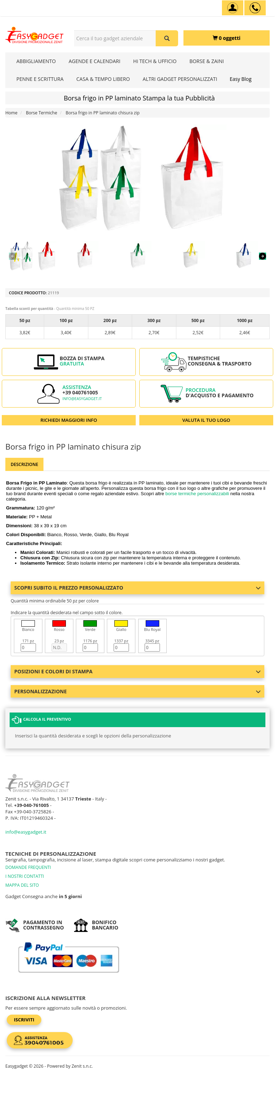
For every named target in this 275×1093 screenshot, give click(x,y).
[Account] (232, 7)
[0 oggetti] (226, 38)
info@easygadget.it (82, 398)
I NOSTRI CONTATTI (24, 876)
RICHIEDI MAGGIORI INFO (69, 420)
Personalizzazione (137, 691)
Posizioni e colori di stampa (137, 671)
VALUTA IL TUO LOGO (206, 420)
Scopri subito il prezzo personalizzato (137, 587)
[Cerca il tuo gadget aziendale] (167, 38)
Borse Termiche (41, 113)
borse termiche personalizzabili (197, 493)
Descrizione (24, 464)
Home (11, 113)
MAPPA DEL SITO (22, 885)
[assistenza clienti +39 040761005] (255, 7)
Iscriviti (24, 1019)
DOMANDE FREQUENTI (28, 867)
